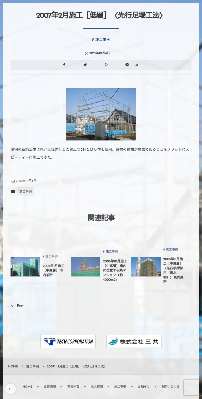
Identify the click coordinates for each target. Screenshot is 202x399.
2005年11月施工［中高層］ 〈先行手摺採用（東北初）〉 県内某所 (173, 273)
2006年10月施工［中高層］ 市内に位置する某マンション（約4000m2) (115, 273)
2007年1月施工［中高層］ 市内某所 (53, 273)
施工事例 (102, 39)
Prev (17, 305)
